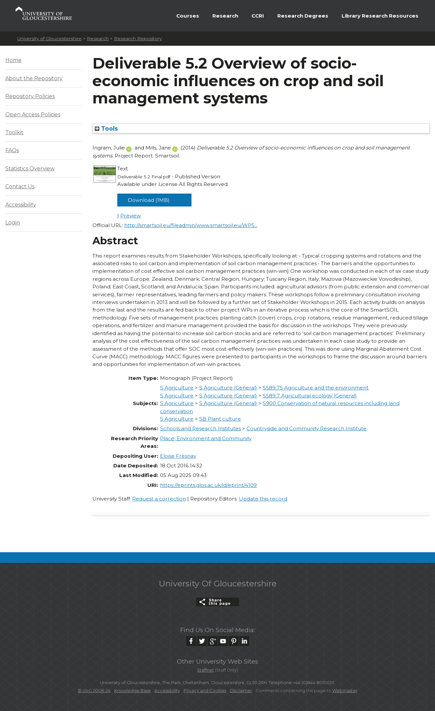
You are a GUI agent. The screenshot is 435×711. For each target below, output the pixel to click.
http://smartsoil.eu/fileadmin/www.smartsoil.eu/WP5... (190, 225)
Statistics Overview (30, 168)
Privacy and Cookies (205, 690)
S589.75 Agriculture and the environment (315, 388)
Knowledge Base (132, 690)
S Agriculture (176, 388)
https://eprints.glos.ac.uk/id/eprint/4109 (208, 485)
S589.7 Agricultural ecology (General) (310, 395)
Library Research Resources (380, 16)
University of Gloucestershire (49, 38)
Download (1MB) (149, 200)
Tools (106, 128)
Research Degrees (302, 16)
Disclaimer (241, 690)
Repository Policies (30, 96)
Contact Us (19, 186)
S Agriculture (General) (228, 388)
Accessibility (20, 205)
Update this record (263, 499)
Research (225, 16)
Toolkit (14, 132)
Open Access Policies (32, 114)
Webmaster (344, 690)
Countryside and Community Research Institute (306, 428)
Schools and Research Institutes (200, 428)
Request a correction (159, 499)
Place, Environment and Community (205, 438)
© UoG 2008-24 (94, 690)
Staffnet (205, 670)
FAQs (12, 150)
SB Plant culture (220, 419)
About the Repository (34, 78)
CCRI (257, 16)
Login (12, 222)
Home (13, 60)
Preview (130, 215)
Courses (187, 16)
